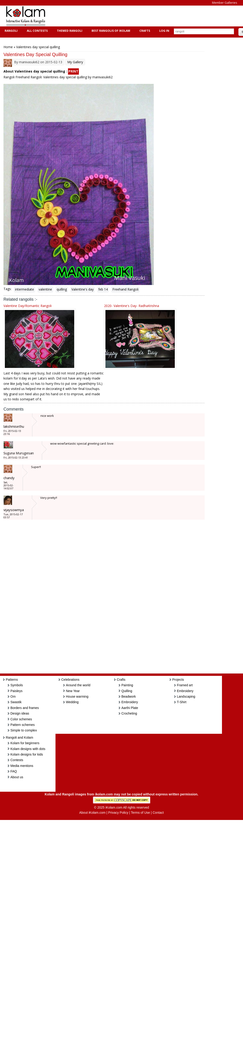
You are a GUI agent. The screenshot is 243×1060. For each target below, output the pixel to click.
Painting (127, 685)
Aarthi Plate (129, 708)
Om (13, 696)
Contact (158, 812)
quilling (62, 289)
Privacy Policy (118, 812)
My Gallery (75, 62)
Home (8, 47)
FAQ (13, 771)
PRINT (73, 71)
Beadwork (128, 696)
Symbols (16, 685)
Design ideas (19, 713)
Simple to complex (23, 730)
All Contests (36, 31)
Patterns (12, 679)
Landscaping (186, 696)
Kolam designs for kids (26, 754)
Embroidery (129, 702)
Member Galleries (224, 2)
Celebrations (70, 679)
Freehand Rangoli (125, 289)
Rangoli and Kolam (19, 737)
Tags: (7, 289)
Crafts (144, 31)
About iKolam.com (92, 812)
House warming (77, 696)
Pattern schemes (22, 725)
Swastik (16, 702)
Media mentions (21, 766)
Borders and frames (24, 708)
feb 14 (103, 289)
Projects (178, 679)
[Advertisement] (135, 16)
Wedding (72, 702)
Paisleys (16, 691)
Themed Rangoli (69, 31)
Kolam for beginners (24, 743)
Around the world (78, 685)
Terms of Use (140, 812)
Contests (16, 760)
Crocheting (129, 713)
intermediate (24, 289)
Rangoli (10, 31)
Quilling (126, 691)
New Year (73, 691)
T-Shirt (181, 702)
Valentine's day (82, 289)
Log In (164, 31)
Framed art (185, 685)
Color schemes (21, 719)
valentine (45, 289)
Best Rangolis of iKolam (110, 31)
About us (16, 777)
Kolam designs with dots (27, 749)
